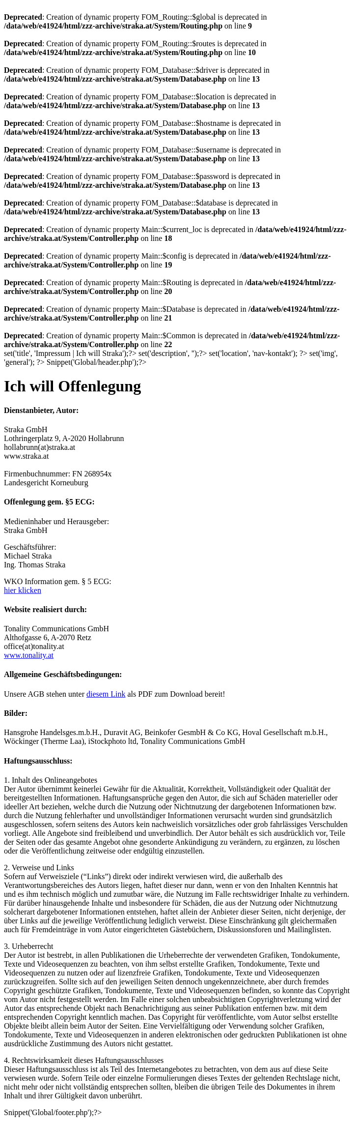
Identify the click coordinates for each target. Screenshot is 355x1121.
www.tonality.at (29, 655)
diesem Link (106, 694)
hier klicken (22, 590)
